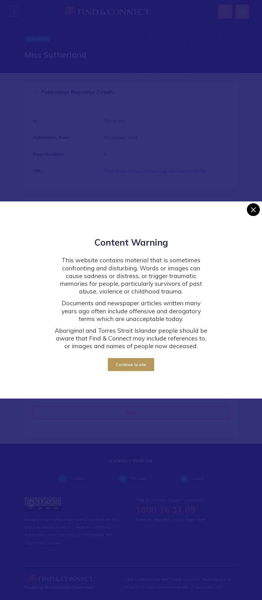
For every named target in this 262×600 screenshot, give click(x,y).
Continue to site (131, 364)
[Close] (253, 209)
